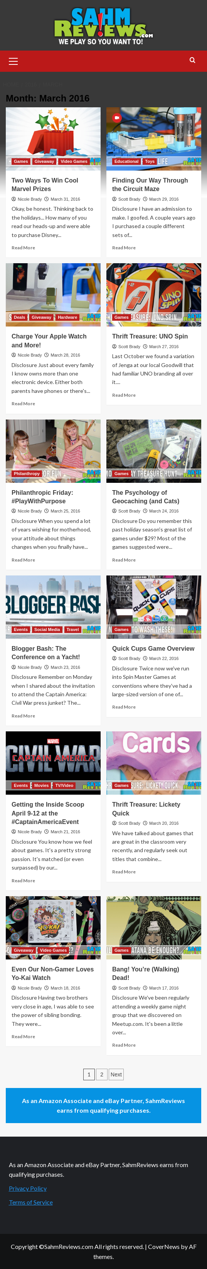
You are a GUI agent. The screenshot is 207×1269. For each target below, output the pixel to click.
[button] (13, 60)
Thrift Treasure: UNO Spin (150, 336)
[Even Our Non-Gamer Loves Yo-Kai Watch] (53, 927)
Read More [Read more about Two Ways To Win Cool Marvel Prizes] (23, 247)
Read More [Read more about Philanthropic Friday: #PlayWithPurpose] (23, 560)
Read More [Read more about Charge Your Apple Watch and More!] (23, 403)
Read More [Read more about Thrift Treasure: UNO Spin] (124, 395)
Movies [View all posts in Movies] (41, 785)
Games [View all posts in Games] (21, 161)
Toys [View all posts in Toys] (150, 161)
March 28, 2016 (65, 355)
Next (116, 1074)
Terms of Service (31, 1202)
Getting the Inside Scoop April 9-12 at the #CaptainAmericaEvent (48, 813)
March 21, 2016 (65, 831)
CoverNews (164, 1246)
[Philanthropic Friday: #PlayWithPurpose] (53, 451)
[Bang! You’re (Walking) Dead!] (153, 927)
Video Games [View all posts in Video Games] (74, 161)
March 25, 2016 (65, 511)
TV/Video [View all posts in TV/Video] (64, 785)
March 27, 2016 (163, 346)
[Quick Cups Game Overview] (153, 607)
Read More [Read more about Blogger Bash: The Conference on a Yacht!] (23, 716)
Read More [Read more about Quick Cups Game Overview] (124, 707)
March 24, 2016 (163, 511)
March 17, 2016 (163, 988)
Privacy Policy (28, 1188)
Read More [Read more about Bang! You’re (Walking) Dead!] (124, 1045)
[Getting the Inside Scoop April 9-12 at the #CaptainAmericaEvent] (53, 763)
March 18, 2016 (65, 988)
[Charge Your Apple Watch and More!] (53, 295)
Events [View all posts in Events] (21, 629)
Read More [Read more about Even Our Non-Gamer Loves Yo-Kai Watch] (23, 1036)
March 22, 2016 (163, 658)
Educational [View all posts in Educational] (126, 161)
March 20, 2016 (163, 823)
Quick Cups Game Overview (153, 648)
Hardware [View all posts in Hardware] (67, 317)
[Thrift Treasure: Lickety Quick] (153, 763)
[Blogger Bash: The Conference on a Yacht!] (53, 607)
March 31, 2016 (65, 199)
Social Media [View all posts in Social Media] (47, 629)
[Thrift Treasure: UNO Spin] (153, 295)
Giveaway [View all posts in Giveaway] (44, 161)
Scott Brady (129, 199)
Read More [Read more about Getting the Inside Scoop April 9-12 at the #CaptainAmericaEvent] (23, 880)
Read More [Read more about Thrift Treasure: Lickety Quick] (124, 872)
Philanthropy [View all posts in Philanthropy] (27, 473)
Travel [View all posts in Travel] (73, 629)
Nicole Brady (30, 199)
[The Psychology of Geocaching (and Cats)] (153, 451)
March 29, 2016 (163, 199)
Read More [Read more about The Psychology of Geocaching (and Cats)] (124, 560)
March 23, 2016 (65, 667)
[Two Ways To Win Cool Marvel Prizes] (53, 139)
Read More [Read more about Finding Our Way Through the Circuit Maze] (124, 247)
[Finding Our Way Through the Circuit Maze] (153, 139)
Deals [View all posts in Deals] (19, 317)
